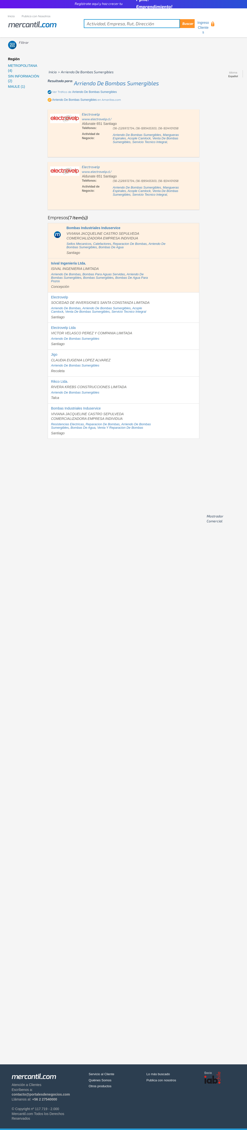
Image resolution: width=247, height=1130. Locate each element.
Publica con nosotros (161, 1080)
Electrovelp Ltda (63, 328)
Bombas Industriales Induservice (76, 408)
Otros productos (100, 1086)
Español (233, 76)
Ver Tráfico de (84, 92)
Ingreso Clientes (203, 27)
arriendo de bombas (66, 274)
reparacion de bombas (130, 244)
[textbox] (139, 23)
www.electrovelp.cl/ (97, 119)
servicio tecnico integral (149, 142)
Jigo (54, 354)
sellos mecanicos (78, 244)
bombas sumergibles (98, 277)
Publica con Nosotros (36, 16)
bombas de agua (111, 247)
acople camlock (139, 138)
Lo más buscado (158, 1074)
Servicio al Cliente (101, 1074)
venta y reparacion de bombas (120, 427)
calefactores (102, 244)
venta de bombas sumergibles (87, 311)
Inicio (11, 16)
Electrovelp (59, 297)
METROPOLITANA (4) (22, 68)
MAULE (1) (16, 86)
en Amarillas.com (86, 100)
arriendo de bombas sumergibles (116, 83)
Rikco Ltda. (59, 381)
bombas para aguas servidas (103, 274)
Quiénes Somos (100, 1080)
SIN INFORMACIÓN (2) (23, 78)
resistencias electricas (67, 424)
